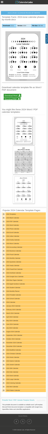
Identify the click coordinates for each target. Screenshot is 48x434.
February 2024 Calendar (13, 309)
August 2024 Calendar (13, 331)
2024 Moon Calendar (12, 243)
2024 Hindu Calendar (12, 357)
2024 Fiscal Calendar (12, 254)
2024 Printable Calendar (13, 295)
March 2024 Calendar (12, 313)
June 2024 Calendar (12, 324)
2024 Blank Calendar (12, 218)
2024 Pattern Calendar (13, 390)
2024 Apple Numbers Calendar (15, 284)
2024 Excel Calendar (12, 232)
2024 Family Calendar (13, 240)
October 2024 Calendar (13, 339)
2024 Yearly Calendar (12, 265)
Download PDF (11, 99)
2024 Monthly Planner (13, 291)
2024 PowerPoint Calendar (14, 269)
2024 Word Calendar (12, 225)
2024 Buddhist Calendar (13, 350)
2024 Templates (11, 214)
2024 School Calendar (13, 298)
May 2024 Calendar (12, 320)
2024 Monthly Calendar (13, 258)
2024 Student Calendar (13, 287)
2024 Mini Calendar (12, 386)
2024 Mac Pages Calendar (14, 280)
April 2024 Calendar (12, 317)
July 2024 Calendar (12, 328)
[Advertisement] (24, 7)
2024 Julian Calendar (12, 236)
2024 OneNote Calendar (13, 273)
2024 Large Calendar (12, 379)
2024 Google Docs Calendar (14, 276)
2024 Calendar (10, 302)
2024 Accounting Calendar (14, 247)
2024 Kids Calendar (12, 372)
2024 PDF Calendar (12, 221)
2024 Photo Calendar (12, 229)
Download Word (11, 95)
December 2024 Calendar (14, 346)
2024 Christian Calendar (13, 353)
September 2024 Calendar (14, 335)
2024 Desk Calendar (12, 375)
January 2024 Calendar (13, 306)
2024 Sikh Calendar (12, 368)
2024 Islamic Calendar (13, 361)
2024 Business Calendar (13, 251)
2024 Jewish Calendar (13, 364)
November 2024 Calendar (14, 342)
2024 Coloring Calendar (13, 383)
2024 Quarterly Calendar (13, 262)
